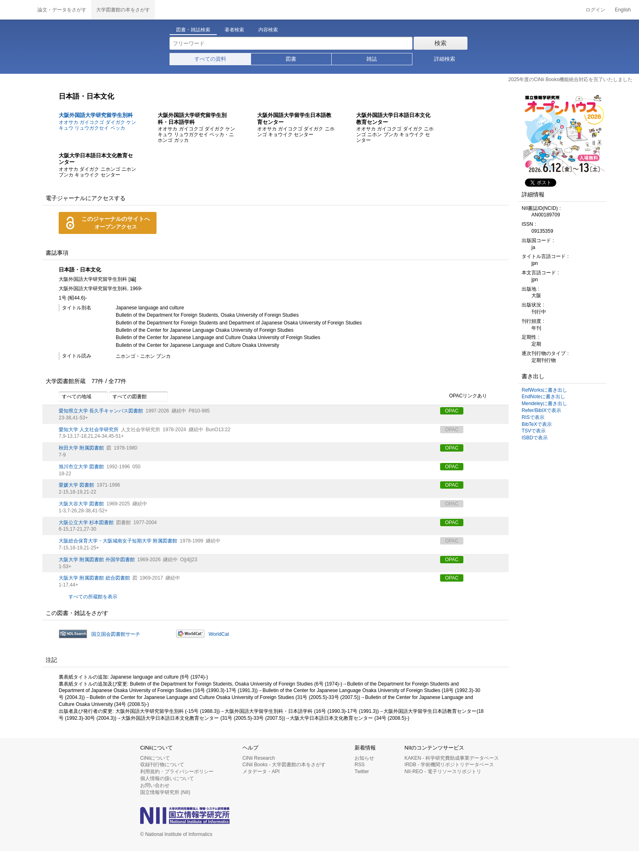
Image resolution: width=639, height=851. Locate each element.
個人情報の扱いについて (167, 778)
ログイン (595, 10)
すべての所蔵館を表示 (92, 597)
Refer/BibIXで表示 (541, 410)
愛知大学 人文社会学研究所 (89, 429)
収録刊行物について (162, 764)
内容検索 (268, 30)
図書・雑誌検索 (193, 30)
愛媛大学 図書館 (76, 485)
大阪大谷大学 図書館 (81, 504)
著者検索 (234, 30)
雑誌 (371, 59)
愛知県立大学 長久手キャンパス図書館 (101, 411)
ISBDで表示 (535, 438)
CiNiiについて (155, 758)
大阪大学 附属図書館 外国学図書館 (97, 559)
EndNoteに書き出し (543, 396)
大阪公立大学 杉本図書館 (86, 522)
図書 (291, 59)
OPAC (451, 411)
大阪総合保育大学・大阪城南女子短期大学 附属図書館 (118, 541)
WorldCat (219, 634)
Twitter (362, 771)
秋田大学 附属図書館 (81, 448)
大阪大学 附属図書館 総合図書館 (94, 578)
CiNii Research (258, 758)
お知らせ (364, 758)
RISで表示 (533, 417)
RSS (360, 764)
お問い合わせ (155, 785)
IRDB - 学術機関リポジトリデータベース (449, 764)
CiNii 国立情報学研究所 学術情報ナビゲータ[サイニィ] (16, 10)
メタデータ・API (261, 771)
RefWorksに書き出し (544, 390)
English (623, 10)
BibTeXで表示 (537, 424)
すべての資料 (210, 59)
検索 (440, 43)
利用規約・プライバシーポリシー (177, 771)
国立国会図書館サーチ (115, 634)
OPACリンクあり (463, 396)
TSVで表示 (534, 431)
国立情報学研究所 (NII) (165, 792)
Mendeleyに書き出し (544, 403)
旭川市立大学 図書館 (81, 467)
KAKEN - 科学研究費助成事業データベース (452, 758)
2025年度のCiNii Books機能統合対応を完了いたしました (570, 79)
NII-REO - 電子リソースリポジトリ (443, 771)
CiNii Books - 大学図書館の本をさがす (284, 764)
